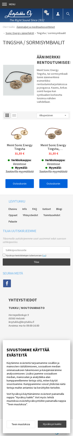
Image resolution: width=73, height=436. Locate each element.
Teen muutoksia (21, 424)
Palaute (13, 221)
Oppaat (13, 215)
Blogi (59, 209)
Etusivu (13, 209)
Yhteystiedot (30, 215)
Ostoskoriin (19, 183)
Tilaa (36, 262)
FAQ (34, 209)
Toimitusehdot (51, 215)
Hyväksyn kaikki (52, 424)
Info (24, 209)
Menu (8, 4)
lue (44, 255)
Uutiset (46, 209)
